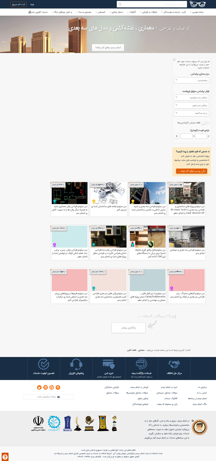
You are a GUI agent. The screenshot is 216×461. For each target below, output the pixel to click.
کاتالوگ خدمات (170, 398)
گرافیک (131, 12)
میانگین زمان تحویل (199, 105)
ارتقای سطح (143, 398)
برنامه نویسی (196, 12)
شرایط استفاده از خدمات (102, 453)
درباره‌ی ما (202, 387)
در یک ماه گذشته (201, 113)
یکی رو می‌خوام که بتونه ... (191, 171)
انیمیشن (100, 12)
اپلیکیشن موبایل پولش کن (123, 453)
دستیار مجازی (116, 12)
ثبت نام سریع (18, 4)
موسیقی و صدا (83, 12)
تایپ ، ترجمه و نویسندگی (173, 12)
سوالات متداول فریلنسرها (137, 393)
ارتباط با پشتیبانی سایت (48, 397)
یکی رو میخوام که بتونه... (166, 404)
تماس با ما (202, 393)
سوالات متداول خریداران (166, 393)
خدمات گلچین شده (38, 12)
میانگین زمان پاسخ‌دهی (198, 97)
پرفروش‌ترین (202, 80)
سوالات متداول (112, 393)
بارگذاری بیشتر (129, 327)
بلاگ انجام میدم (200, 404)
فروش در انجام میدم (139, 387)
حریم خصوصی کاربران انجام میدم (77, 453)
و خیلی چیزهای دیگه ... (62, 12)
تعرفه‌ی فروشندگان (140, 404)
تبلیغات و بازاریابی (148, 12)
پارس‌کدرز (110, 456)
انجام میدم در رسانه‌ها (197, 398)
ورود (32, 4)
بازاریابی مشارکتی (112, 387)
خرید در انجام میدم (169, 387)
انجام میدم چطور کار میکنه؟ (108, 47)
